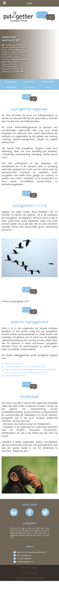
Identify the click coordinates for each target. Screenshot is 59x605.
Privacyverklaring (29, 573)
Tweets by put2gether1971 (15, 301)
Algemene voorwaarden (29, 567)
